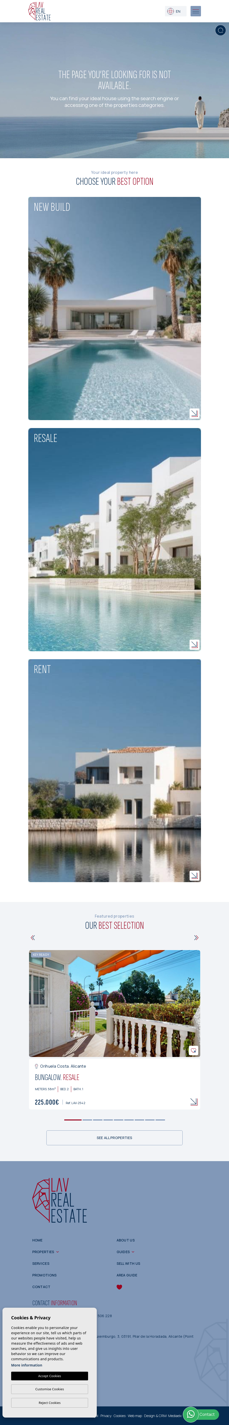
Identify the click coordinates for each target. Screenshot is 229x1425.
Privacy (105, 1415)
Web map (135, 1415)
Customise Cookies (49, 1389)
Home (37, 1240)
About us (126, 1240)
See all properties (114, 1137)
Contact (41, 1286)
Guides (123, 1251)
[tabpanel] (114, 1030)
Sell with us (128, 1263)
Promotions (44, 1275)
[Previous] (32, 937)
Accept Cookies (49, 1376)
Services (40, 1263)
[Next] (196, 937)
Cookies (120, 1415)
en (173, 11)
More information (26, 1365)
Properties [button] (43, 1251)
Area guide (127, 1275)
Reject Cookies (50, 1402)
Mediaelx (175, 1415)
